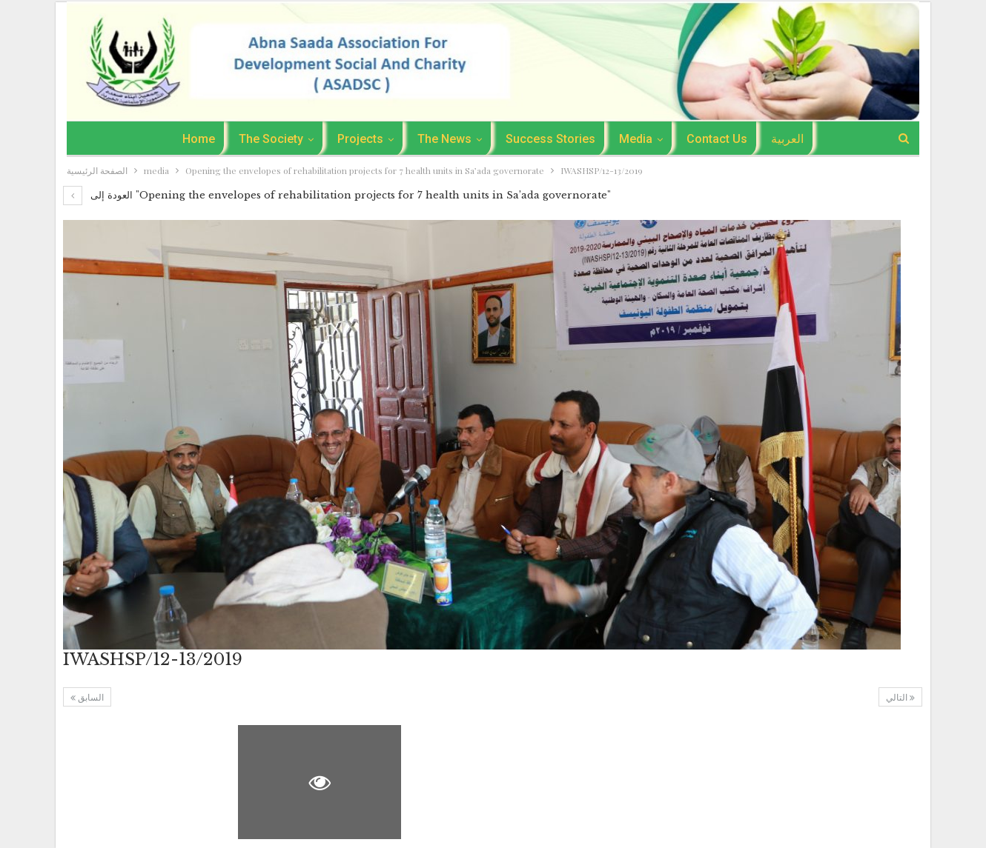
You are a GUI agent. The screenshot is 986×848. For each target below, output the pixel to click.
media (639, 139)
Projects (357, 139)
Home (191, 139)
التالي (900, 697)
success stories (552, 139)
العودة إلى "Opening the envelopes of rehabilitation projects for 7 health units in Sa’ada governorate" (337, 195)
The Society (266, 139)
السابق (87, 697)
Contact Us (722, 139)
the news (444, 139)
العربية (795, 139)
